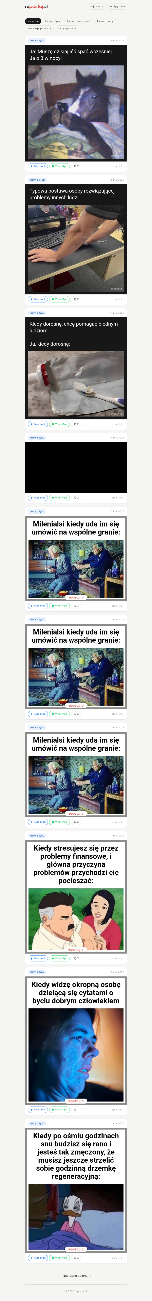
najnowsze (96, 6)
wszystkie (33, 21)
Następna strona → (77, 1276)
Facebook (38, 166)
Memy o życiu (53, 21)
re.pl (36, 6)
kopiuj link (117, 166)
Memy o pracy (105, 21)
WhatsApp (59, 166)
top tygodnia (117, 6)
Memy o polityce (67, 28)
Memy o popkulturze (39, 28)
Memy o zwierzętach (78, 21)
